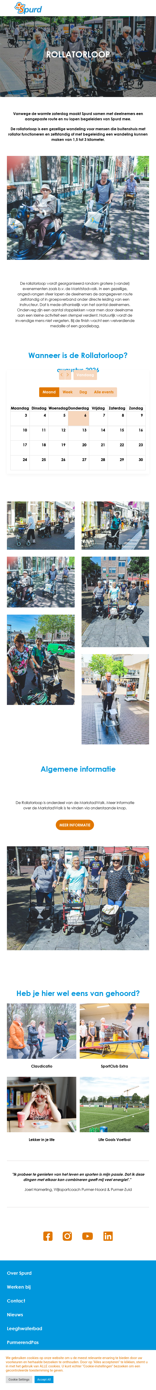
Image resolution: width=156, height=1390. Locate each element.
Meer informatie (74, 825)
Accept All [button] (44, 1379)
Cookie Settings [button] (19, 1379)
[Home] (28, 8)
